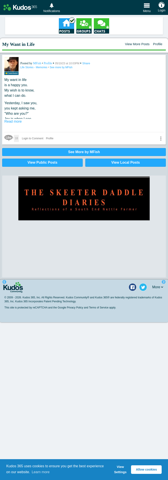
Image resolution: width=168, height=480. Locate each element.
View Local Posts (125, 162)
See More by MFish (84, 152)
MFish (37, 63)
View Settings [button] (120, 469)
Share (86, 63)
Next (163, 282)
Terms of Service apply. (102, 307)
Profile (157, 44)
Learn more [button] (41, 472)
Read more (13, 121)
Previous (4, 282)
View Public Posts (43, 162)
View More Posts (137, 44)
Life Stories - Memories (34, 67)
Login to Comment (32, 138)
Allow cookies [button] (146, 469)
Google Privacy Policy (70, 307)
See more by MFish (61, 67)
